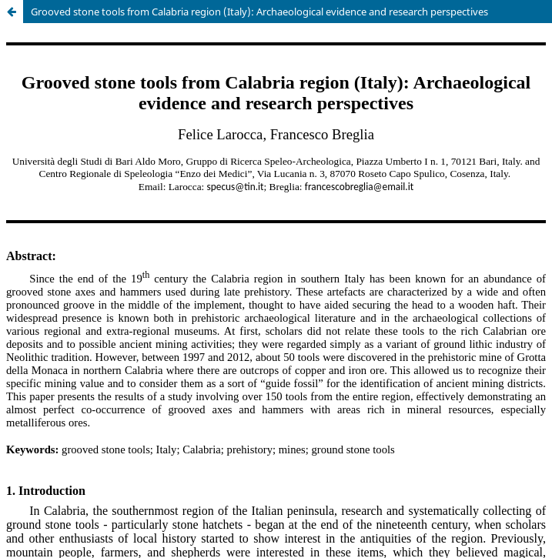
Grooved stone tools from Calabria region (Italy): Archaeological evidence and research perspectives (259, 11)
